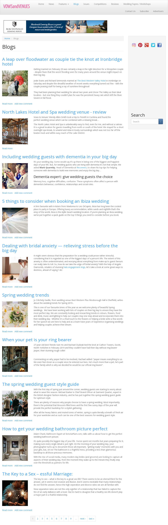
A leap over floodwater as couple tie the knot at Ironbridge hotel (62, 61)
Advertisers (158, 11)
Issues (86, 4)
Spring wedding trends (25, 295)
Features (64, 4)
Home (41, 4)
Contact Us (130, 11)
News (51, 4)
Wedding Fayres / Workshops (137, 4)
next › (82, 518)
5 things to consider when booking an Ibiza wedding (55, 201)
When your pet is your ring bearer (37, 340)
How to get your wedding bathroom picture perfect (55, 429)
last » (91, 518)
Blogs (76, 4)
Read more (7, 103)
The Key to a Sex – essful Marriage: (37, 474)
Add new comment (23, 103)
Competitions (100, 4)
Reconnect (82, 167)
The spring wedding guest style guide (40, 384)
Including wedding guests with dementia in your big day (59, 157)
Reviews (115, 4)
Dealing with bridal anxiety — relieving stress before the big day (60, 248)
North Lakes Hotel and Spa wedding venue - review (54, 112)
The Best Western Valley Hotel (91, 80)
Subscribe (144, 11)
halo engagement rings (74, 267)
